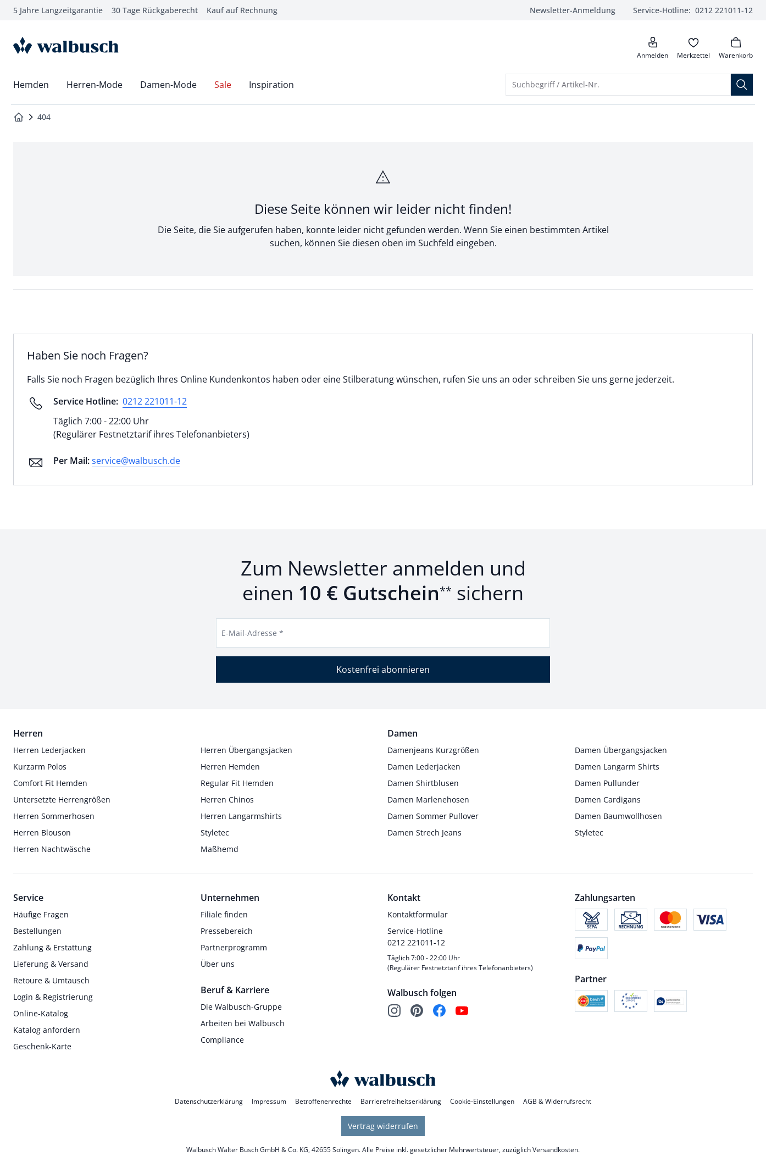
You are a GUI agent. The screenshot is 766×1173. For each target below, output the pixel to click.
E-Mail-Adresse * (252, 633)
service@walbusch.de (136, 461)
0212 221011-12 (155, 401)
